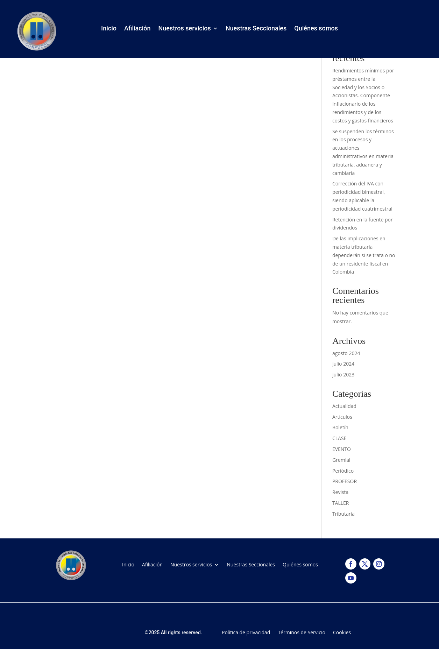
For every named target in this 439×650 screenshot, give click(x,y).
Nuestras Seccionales (256, 29)
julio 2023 (343, 374)
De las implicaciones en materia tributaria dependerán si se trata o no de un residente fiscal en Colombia (363, 255)
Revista (340, 492)
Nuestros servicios (184, 29)
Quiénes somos (316, 29)
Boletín (340, 427)
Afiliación (137, 29)
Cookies (342, 632)
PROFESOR (344, 481)
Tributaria (343, 513)
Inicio (108, 29)
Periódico (343, 470)
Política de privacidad (246, 632)
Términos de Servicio (301, 632)
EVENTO (341, 449)
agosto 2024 (346, 353)
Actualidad (344, 406)
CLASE (339, 438)
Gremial (341, 460)
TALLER (340, 503)
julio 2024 (343, 363)
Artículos (342, 417)
